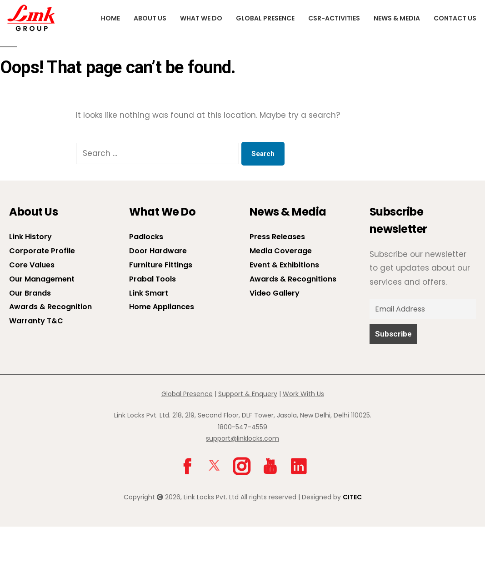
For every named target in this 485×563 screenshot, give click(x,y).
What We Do (201, 18)
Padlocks (146, 236)
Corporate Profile (42, 251)
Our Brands (30, 293)
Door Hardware (158, 251)
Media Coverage (281, 251)
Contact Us (455, 18)
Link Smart (148, 293)
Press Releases (277, 236)
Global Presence (265, 18)
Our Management (42, 279)
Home (110, 18)
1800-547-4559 (242, 427)
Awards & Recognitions (293, 279)
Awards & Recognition (50, 307)
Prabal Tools (152, 279)
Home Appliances (161, 307)
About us (150, 18)
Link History (30, 236)
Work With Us (303, 393)
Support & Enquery (247, 393)
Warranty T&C (36, 321)
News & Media (397, 18)
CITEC (352, 497)
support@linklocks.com (242, 438)
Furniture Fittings (160, 265)
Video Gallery (275, 293)
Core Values (32, 265)
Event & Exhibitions (284, 265)
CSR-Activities (334, 18)
